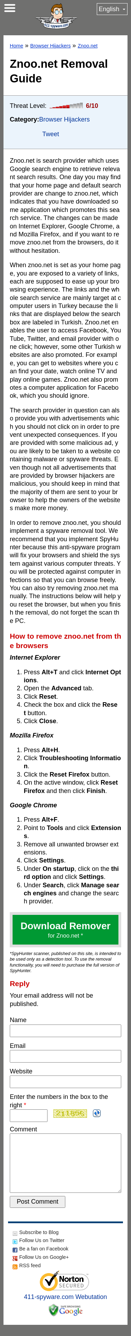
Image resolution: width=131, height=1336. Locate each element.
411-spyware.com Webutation (65, 1308)
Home (16, 46)
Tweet (50, 134)
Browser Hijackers (50, 46)
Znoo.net (87, 46)
